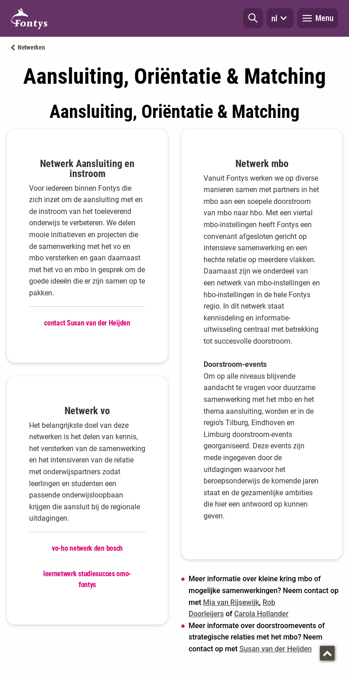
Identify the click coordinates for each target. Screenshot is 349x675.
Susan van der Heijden (275, 649)
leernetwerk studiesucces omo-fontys (87, 579)
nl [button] (280, 18)
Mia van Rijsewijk (231, 602)
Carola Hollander (261, 613)
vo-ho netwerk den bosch (87, 548)
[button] (253, 18)
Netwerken (31, 47)
